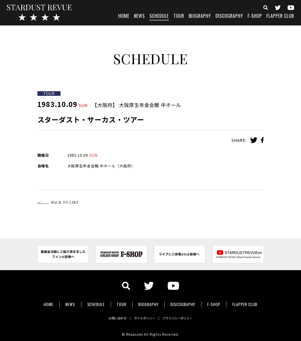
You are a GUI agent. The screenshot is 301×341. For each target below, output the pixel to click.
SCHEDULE (159, 16)
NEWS (139, 16)
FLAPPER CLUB (280, 16)
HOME (123, 16)
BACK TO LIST (65, 202)
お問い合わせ (113, 316)
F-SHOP (255, 16)
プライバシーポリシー (181, 316)
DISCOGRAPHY (229, 16)
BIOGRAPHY (200, 16)
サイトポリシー (144, 316)
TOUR (178, 16)
